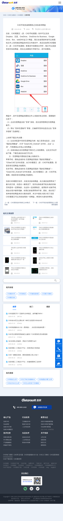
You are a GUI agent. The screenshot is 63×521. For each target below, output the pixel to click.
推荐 (14, 307)
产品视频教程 (7, 442)
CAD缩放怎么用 (12, 379)
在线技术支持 (42, 407)
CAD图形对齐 (11, 294)
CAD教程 (13, 465)
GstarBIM (6, 424)
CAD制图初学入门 (50, 465)
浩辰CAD (6, 421)
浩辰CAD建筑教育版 (47, 421)
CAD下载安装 (7, 467)
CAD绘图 (41, 467)
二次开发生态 (26, 440)
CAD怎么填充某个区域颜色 (31, 383)
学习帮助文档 (7, 440)
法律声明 (10, 500)
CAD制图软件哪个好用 (45, 379)
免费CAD (31, 463)
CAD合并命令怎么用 (13, 383)
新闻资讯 (43, 445)
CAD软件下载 (15, 463)
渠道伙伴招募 (26, 442)
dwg (47, 467)
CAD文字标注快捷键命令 (27, 379)
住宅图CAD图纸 (47, 294)
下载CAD (38, 463)
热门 (31, 307)
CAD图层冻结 (11, 297)
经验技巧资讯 (7, 445)
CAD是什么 (29, 465)
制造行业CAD (26, 424)
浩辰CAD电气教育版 (47, 424)
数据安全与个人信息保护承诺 (29, 500)
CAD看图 (20, 15)
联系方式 (43, 442)
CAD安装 (21, 465)
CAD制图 (6, 463)
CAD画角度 (22, 294)
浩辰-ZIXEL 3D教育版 (47, 429)
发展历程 (43, 440)
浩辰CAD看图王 (8, 429)
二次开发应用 (26, 427)
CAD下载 (52, 500)
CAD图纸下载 (17, 467)
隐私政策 (17, 500)
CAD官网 (34, 467)
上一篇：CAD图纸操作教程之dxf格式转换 (17, 203)
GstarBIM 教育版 (46, 427)
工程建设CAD (26, 421)
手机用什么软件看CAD (43, 29)
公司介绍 (43, 437)
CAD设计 (6, 465)
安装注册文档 (7, 437)
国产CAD (46, 463)
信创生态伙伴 (26, 437)
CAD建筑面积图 (34, 294)
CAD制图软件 (39, 465)
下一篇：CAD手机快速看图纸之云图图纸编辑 (45, 203)
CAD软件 (46, 500)
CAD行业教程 (12, 15)
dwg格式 (53, 467)
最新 (48, 307)
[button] (30, 10)
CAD (4, 15)
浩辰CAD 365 (7, 427)
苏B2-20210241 (25, 498)
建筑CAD (54, 463)
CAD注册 (26, 467)
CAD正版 (23, 463)
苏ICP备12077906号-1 (46, 496)
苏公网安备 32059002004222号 (42, 498)
